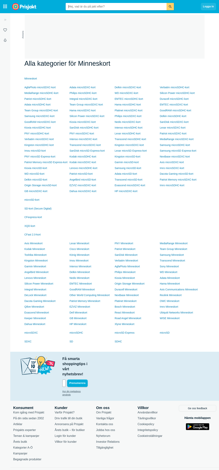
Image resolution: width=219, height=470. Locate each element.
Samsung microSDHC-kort (175, 145)
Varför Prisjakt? (64, 396)
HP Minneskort (78, 324)
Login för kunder (65, 420)
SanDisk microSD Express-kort (87, 150)
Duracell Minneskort (126, 289)
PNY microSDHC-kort (36, 133)
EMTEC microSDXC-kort (174, 104)
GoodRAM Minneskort (82, 289)
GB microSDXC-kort (35, 191)
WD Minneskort (168, 272)
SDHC (118, 341)
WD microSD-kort (34, 173)
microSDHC (76, 332)
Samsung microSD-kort (128, 168)
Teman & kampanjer (26, 420)
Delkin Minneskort (80, 272)
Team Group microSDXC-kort (86, 104)
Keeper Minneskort (35, 318)
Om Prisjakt (103, 396)
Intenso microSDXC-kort (83, 139)
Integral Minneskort (35, 289)
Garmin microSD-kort (127, 162)
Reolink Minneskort (171, 295)
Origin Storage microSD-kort (40, 185)
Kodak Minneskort (34, 249)
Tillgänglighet (104, 431)
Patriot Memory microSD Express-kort (45, 162)
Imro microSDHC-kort (172, 185)
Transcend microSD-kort (128, 179)
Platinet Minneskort (125, 301)
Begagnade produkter (27, 443)
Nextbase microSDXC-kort (175, 156)
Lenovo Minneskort (35, 277)
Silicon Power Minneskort (38, 283)
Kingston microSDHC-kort (39, 145)
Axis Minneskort (33, 243)
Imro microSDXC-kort (172, 168)
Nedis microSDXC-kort (127, 121)
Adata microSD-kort (126, 173)
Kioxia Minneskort (125, 277)
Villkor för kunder (66, 426)
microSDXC (31, 332)
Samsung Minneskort (172, 254)
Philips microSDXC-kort (128, 116)
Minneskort (30, 78)
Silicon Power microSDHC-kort (177, 93)
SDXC (28, 341)
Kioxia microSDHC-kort (37, 127)
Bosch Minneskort (125, 306)
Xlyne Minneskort (124, 324)
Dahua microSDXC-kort (83, 191)
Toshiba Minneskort (35, 254)
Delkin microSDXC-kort (128, 87)
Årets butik (20, 426)
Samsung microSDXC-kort (39, 116)
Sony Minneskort (169, 266)
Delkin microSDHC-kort (173, 116)
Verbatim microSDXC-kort (39, 139)
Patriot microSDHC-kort (37, 98)
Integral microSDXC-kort (83, 98)
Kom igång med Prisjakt (28, 396)
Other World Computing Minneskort (90, 295)
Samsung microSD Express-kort (178, 150)
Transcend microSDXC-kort (85, 145)
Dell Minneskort (78, 312)
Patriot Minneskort (125, 249)
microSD (165, 332)
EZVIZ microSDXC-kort (83, 185)
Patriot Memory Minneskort (85, 301)
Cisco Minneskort (79, 249)
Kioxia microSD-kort (35, 168)
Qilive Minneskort (34, 306)
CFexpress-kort (33, 217)
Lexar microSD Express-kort (131, 150)
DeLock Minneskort (35, 295)
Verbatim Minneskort (126, 260)
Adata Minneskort (170, 277)
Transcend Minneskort (172, 260)
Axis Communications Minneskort (179, 289)
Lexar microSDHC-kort (127, 133)
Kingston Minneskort (36, 260)
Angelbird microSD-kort (83, 179)
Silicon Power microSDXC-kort (87, 116)
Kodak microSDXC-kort (83, 162)
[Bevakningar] (5, 40)
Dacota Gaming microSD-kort (176, 173)
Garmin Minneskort (35, 266)
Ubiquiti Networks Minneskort (176, 312)
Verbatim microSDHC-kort (174, 87)
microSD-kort (31, 199)
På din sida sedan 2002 (28, 402)
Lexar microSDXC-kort (172, 127)
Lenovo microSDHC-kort (83, 168)
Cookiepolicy (146, 408)
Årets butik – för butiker (70, 414)
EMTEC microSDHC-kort (129, 98)
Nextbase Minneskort (127, 295)
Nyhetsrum (103, 420)
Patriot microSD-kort (81, 173)
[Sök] (170, 6)
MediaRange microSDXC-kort (177, 139)
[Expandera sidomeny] (5, 19)
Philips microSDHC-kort (83, 93)
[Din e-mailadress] (86, 367)
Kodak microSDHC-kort (83, 156)
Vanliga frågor (105, 402)
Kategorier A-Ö (23, 431)
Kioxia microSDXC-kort (83, 121)
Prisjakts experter (24, 414)
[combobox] (116, 6)
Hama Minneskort (170, 283)
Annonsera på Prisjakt (69, 408)
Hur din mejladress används (76, 376)
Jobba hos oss (105, 414)
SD (71, 341)
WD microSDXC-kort (126, 93)
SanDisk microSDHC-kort (84, 127)
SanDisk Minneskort (126, 254)
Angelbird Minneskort (36, 272)
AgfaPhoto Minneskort (127, 266)
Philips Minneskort (125, 272)
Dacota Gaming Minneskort (40, 301)
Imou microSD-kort (35, 150)
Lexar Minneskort (79, 243)
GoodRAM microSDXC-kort (40, 121)
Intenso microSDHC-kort (129, 127)
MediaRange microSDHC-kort (41, 93)
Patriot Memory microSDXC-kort (178, 179)
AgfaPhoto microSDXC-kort (40, 87)
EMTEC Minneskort (81, 283)
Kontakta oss (104, 408)
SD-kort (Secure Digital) (38, 208)
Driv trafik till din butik (68, 402)
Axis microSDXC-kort (172, 162)
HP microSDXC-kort (126, 191)
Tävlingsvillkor (147, 402)
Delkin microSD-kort (35, 179)
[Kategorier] (5, 6)
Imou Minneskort (79, 260)
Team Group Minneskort (173, 249)
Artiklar (17, 408)
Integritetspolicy (148, 414)
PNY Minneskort (124, 243)
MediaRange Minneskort (174, 243)
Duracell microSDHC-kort (174, 98)
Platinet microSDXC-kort (129, 110)
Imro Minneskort (169, 306)
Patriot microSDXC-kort (173, 133)
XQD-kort (29, 225)
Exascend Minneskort (36, 312)
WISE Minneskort (170, 318)
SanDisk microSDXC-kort (174, 121)
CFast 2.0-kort (32, 234)
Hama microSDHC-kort (128, 104)
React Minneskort (125, 312)
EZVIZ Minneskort (80, 306)
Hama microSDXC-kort (83, 110)
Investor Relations (108, 426)
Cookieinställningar (150, 420)
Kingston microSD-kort (127, 156)
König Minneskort (79, 254)
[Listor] (5, 30)
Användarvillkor (148, 396)
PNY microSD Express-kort (39, 156)
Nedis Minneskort (79, 277)
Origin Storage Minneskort (130, 283)
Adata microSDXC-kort (83, 87)
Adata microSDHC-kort (37, 104)
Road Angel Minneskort (128, 318)
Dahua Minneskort (34, 324)
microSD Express (124, 332)
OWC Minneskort (169, 301)
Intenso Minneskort (80, 266)
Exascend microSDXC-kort (130, 185)
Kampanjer (20, 437)
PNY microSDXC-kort (82, 133)
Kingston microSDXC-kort (129, 145)
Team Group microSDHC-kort (41, 110)
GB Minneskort (78, 318)
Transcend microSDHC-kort (130, 139)
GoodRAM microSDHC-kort (175, 110)
